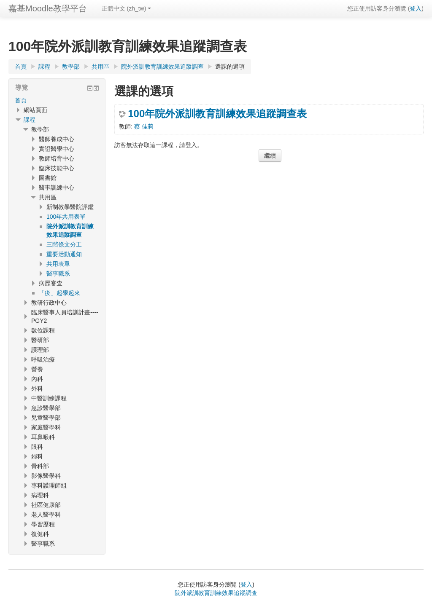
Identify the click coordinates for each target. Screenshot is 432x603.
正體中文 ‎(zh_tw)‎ (126, 8)
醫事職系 (58, 273)
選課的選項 (230, 66)
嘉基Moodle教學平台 (47, 8)
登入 (415, 8)
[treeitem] (57, 100)
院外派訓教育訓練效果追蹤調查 (216, 593)
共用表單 (58, 263)
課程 (29, 119)
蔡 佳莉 (144, 126)
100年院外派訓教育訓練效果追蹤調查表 (217, 114)
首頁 (21, 100)
